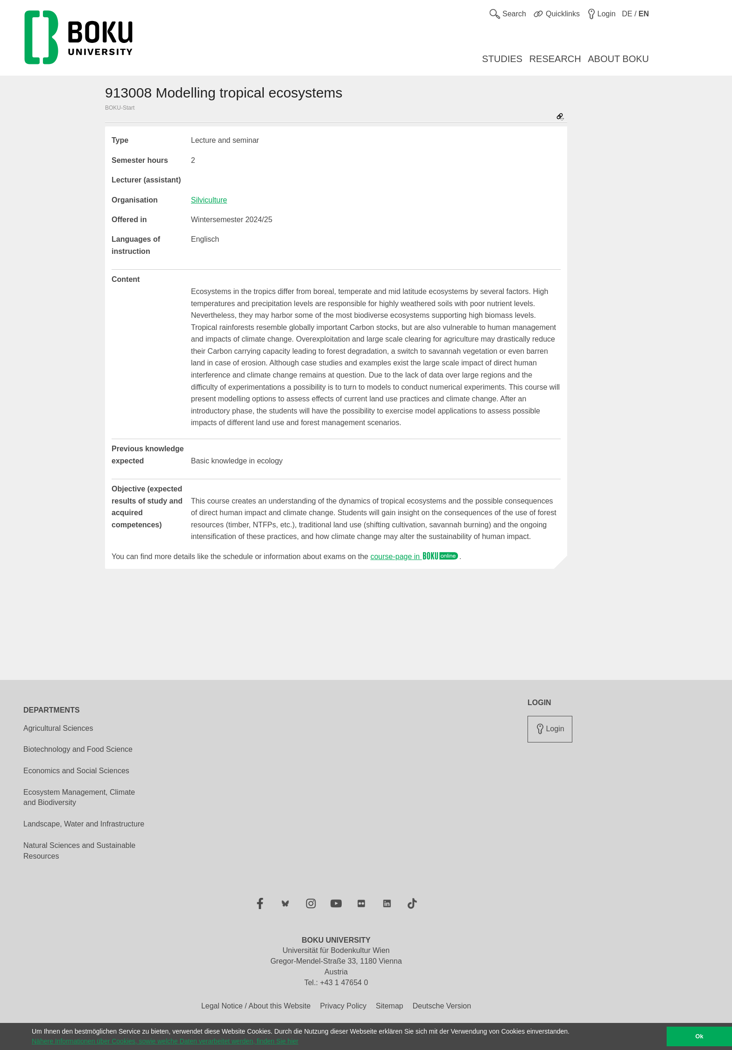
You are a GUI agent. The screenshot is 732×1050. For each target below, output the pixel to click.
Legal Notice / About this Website (256, 1006)
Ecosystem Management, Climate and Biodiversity (79, 797)
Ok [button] (700, 1036)
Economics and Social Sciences (76, 771)
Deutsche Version (442, 1006)
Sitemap (389, 1006)
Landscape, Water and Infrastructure (83, 824)
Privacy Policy (343, 1006)
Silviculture (209, 200)
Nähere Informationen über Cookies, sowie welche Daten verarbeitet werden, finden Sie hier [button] (165, 1041)
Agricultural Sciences (58, 728)
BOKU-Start (119, 108)
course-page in (414, 556)
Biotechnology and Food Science (78, 749)
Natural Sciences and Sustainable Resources (79, 850)
